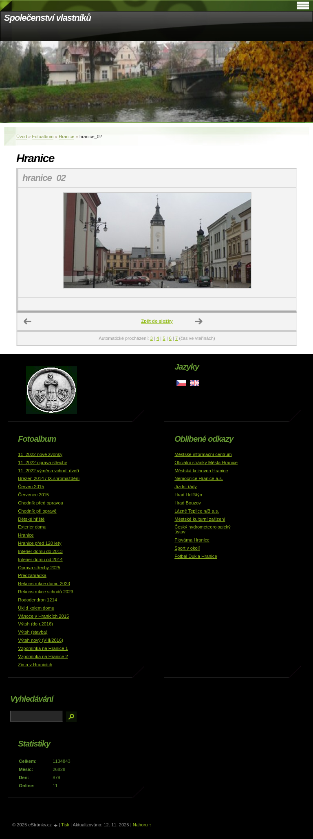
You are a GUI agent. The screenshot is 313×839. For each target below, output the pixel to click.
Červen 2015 (31, 486)
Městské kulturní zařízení (199, 519)
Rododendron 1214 (37, 599)
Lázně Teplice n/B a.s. (196, 511)
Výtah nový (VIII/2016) (40, 640)
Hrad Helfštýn (188, 494)
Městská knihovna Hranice (201, 470)
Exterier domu (32, 526)
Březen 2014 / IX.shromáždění (48, 478)
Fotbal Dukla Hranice (195, 556)
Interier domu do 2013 (40, 551)
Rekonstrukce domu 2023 (44, 583)
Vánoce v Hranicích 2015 (43, 616)
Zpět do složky (157, 321)
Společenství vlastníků (47, 18)
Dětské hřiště (31, 519)
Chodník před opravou (40, 502)
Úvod (21, 136)
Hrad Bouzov (187, 502)
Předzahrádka (32, 575)
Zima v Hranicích (35, 664)
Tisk (65, 824)
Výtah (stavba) (32, 632)
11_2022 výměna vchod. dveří (48, 470)
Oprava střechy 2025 (39, 567)
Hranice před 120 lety (39, 543)
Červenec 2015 (33, 494)
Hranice (67, 136)
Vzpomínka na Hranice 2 (43, 656)
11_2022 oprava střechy (42, 462)
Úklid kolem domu (36, 608)
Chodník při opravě (37, 511)
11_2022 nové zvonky (40, 454)
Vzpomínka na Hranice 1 (43, 648)
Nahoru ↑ (142, 824)
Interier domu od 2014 (40, 559)
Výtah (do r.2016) (35, 623)
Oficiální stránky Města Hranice (206, 462)
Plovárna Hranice (191, 539)
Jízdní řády (185, 486)
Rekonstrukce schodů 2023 (45, 591)
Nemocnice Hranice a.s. (198, 478)
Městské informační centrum (203, 454)
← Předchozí (28, 321)
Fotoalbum (43, 136)
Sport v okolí (187, 548)
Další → (199, 321)
